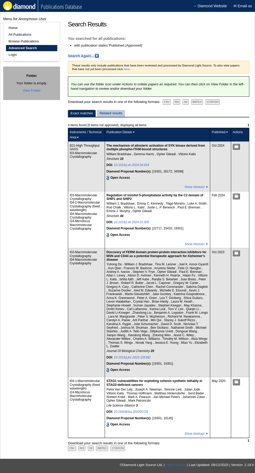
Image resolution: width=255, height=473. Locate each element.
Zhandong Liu (142, 312)
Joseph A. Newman (149, 389)
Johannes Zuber (194, 397)
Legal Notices (176, 465)
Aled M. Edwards (146, 290)
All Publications (20, 34)
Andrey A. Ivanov (119, 272)
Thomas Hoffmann (139, 393)
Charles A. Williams (147, 339)
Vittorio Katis (187, 154)
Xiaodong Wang (139, 335)
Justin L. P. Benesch (161, 207)
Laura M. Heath (182, 301)
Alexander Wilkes (119, 339)
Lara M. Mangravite (122, 316)
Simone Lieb (173, 389)
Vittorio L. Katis (134, 207)
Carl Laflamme (137, 309)
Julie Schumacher (146, 324)
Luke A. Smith (197, 203)
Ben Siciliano (160, 327)
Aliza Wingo (199, 339)
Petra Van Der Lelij (120, 389)
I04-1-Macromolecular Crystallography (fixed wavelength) (85, 206)
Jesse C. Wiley (184, 335)
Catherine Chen (142, 287)
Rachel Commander (170, 287)
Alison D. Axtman (140, 275)
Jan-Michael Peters (167, 397)
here (127, 69)
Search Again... (81, 56)
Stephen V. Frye (144, 272)
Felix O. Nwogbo (190, 268)
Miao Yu (187, 342)
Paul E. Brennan (189, 207)
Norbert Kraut (116, 397)
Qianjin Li (193, 309)
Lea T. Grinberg (171, 298)
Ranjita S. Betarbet (165, 279)
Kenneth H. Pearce (167, 275)
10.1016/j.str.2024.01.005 (131, 222)
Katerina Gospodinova (189, 294)
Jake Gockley (162, 294)
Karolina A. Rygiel (119, 324)
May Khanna (193, 305)
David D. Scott (171, 324)
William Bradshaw (119, 154)
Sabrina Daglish (197, 287)
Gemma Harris (144, 154)
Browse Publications (24, 41)
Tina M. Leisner (166, 264)
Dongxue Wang (186, 331)
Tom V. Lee (176, 309)
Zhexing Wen (162, 335)
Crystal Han (141, 301)
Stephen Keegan (170, 305)
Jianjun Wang (116, 335)
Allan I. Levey (116, 275)
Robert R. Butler (132, 283)
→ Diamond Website (210, 6)
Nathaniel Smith (182, 327)
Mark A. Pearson (140, 397)
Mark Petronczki (139, 400)
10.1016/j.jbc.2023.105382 (132, 357)
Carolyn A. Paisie (119, 320)
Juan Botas (188, 279)
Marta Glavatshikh (138, 294)
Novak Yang (144, 342)
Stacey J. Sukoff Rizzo (180, 320)
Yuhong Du (115, 264)
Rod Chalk (114, 207)
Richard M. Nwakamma (184, 316)
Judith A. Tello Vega (134, 331)
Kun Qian (115, 268)
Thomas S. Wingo (121, 342)
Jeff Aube (143, 279)
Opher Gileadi (166, 154)
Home (13, 28)
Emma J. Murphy (119, 211)
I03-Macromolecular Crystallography (83, 155)
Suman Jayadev (144, 305)
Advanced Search (23, 48)
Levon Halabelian (119, 301)
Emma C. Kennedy (150, 203)
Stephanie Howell (119, 305)
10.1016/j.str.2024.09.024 (131, 165)
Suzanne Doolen (120, 290)
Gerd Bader (196, 393)
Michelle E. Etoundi (173, 290)
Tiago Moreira (176, 203)
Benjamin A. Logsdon (169, 312)
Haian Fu (189, 275)
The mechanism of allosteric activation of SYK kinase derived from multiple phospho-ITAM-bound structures (156, 147)
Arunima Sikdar (165, 268)
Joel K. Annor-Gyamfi (193, 264)
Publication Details (119, 132)
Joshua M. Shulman (135, 327)
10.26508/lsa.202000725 (131, 412)
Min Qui (156, 320)
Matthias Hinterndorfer (170, 393)
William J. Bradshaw (121, 203)
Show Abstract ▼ (196, 187)
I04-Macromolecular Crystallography (83, 215)
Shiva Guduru (193, 298)
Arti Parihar (141, 320)
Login (13, 55)
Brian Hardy (160, 301)
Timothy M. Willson (175, 339)
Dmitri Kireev (116, 309)
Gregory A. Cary (118, 287)
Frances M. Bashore (138, 268)
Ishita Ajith (126, 279)
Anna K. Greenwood (121, 298)
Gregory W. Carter (186, 283)
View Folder (31, 90)
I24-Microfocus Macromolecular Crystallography (81, 224)
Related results (111, 113)
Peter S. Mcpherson (152, 316)
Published (218, 132)
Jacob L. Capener (159, 283)
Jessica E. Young (167, 342)
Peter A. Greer (147, 298)
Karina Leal (158, 309)
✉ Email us (242, 6)
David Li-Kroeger (119, 312)
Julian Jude (192, 389)
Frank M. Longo (197, 312)
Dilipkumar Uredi (162, 331)
